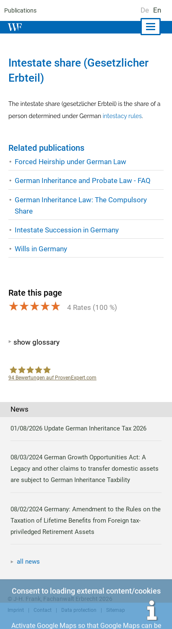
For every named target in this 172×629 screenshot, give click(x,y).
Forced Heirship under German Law (70, 161)
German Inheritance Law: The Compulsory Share (81, 205)
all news (28, 561)
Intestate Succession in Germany (67, 230)
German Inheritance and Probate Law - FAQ (83, 180)
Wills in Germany (41, 249)
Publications (20, 10)
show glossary (36, 342)
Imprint (15, 610)
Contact (42, 610)
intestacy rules (121, 116)
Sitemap (113, 610)
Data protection (77, 610)
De (145, 10)
